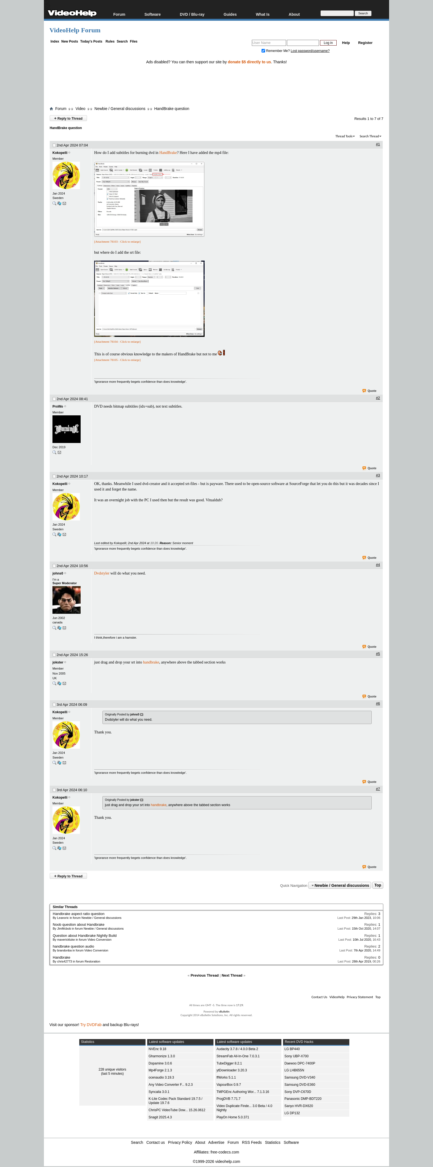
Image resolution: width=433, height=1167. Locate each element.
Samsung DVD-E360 (299, 1085)
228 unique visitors (112, 1069)
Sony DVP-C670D (297, 1092)
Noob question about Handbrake (78, 924)
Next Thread (232, 975)
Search (122, 41)
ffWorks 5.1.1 (226, 1077)
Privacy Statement (360, 997)
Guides (230, 14)
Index (55, 41)
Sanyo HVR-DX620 (298, 1106)
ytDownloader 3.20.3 (231, 1070)
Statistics (273, 1142)
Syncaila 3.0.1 (159, 1092)
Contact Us (319, 997)
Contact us (155, 1142)
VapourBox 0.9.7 (228, 1085)
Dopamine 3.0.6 (160, 1063)
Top (377, 885)
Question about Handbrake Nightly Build (85, 935)
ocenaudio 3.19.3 (161, 1077)
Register (365, 43)
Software (152, 14)
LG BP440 (292, 1049)
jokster (57, 662)
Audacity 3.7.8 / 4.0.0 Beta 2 (237, 1049)
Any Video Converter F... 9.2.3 (171, 1085)
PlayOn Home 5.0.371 (232, 1117)
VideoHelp (337, 997)
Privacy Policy (180, 1142)
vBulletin (224, 1011)
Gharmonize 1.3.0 (162, 1056)
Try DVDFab (91, 1024)
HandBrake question (171, 108)
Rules (110, 41)
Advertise (216, 1142)
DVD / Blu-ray (192, 14)
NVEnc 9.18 (157, 1049)
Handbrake (61, 957)
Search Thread (369, 136)
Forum (119, 14)
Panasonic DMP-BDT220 (302, 1099)
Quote (369, 391)
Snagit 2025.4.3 (160, 1117)
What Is (263, 14)
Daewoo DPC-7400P (299, 1063)
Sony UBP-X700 (296, 1056)
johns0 (57, 573)
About (294, 14)
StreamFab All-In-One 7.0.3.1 (238, 1056)
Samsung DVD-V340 (299, 1077)
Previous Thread (205, 975)
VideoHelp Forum (75, 30)
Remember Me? (276, 51)
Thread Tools (344, 136)
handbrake (151, 662)
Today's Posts (91, 41)
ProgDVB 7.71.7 (228, 1099)
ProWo (57, 406)
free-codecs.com (224, 1152)
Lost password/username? (310, 51)
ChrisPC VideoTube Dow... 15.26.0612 (177, 1110)
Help (346, 43)
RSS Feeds (252, 1142)
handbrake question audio (73, 946)
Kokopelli (59, 153)
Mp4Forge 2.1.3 (160, 1070)
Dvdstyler (101, 573)
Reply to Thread (68, 118)
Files (133, 41)
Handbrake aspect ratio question (78, 914)
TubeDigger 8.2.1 (229, 1063)
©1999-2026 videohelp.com (216, 1161)
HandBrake (168, 153)
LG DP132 (292, 1113)
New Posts (69, 41)
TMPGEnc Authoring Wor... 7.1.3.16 (242, 1092)
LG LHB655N (294, 1070)
